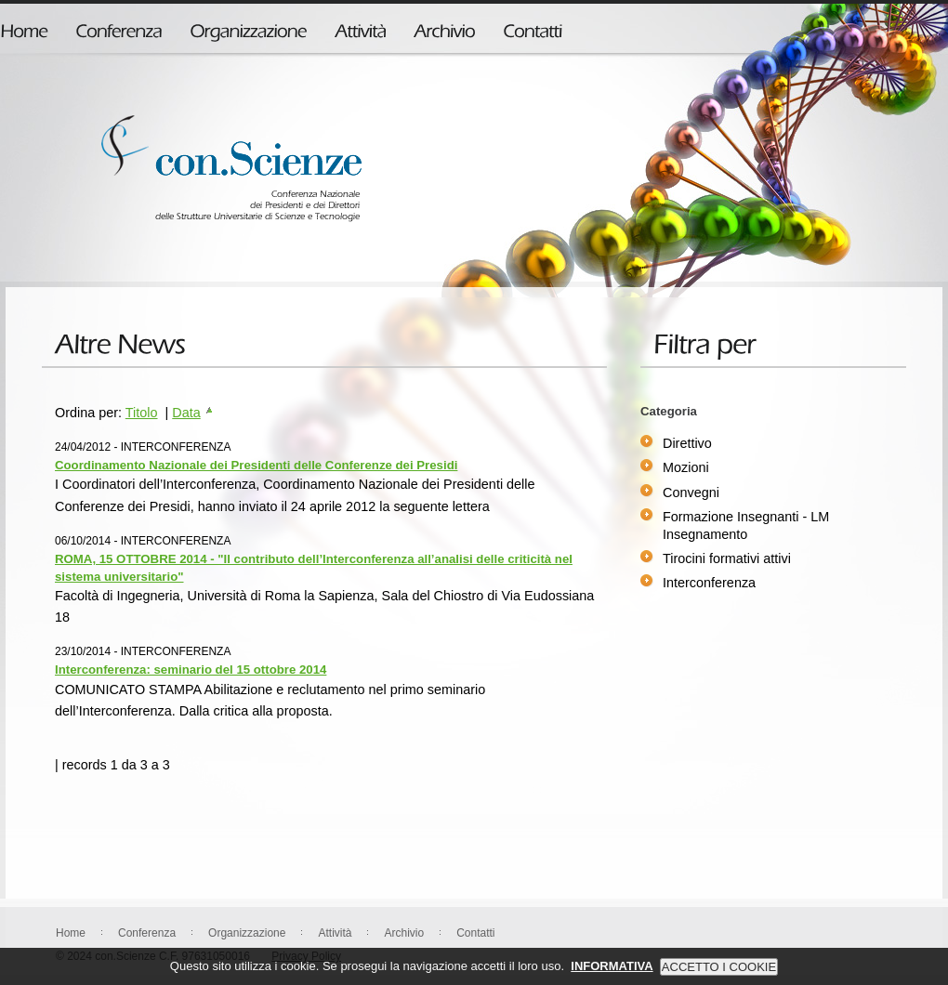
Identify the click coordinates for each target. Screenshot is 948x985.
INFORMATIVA (611, 975)
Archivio (404, 932)
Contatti (475, 932)
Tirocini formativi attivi (727, 558)
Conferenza (147, 932)
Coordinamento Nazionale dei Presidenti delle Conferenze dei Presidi (256, 465)
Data (193, 412)
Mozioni (686, 467)
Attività (334, 932)
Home (71, 932)
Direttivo (687, 443)
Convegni (691, 492)
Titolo (141, 412)
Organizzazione (246, 932)
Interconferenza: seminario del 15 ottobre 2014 (190, 669)
